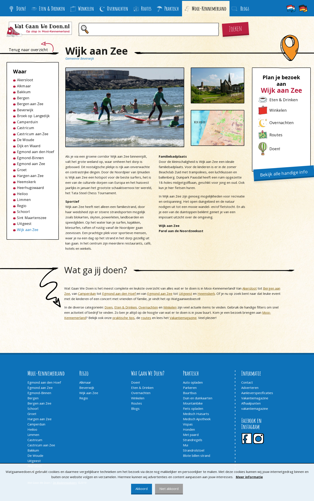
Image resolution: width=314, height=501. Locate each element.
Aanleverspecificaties (257, 393)
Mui (185, 445)
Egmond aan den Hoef (34, 152)
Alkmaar (24, 86)
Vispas (188, 424)
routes (146, 317)
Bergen (23, 98)
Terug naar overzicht (28, 49)
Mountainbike (193, 403)
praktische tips (124, 317)
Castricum (25, 128)
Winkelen (82, 8)
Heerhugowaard (30, 188)
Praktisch (168, 8)
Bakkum (24, 92)
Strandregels (192, 440)
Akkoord (141, 488)
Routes (142, 8)
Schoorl (23, 211)
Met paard (191, 434)
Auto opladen (193, 382)
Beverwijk (25, 110)
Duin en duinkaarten (197, 398)
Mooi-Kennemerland (205, 8)
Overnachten (113, 8)
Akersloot (25, 80)
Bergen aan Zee (30, 104)
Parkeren (190, 387)
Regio (21, 206)
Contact (247, 382)
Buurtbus (190, 393)
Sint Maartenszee (31, 218)
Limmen (24, 199)
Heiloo (22, 194)
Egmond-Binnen (30, 158)
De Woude (25, 140)
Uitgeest (24, 223)
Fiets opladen (193, 408)
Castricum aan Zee (32, 134)
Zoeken (235, 28)
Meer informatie (249, 477)
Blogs (135, 408)
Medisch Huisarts (196, 414)
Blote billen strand (196, 455)
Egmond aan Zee (31, 164)
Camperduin (27, 122)
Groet (22, 170)
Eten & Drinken (48, 8)
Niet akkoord (169, 488)
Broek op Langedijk (33, 116)
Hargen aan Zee (30, 176)
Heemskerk (26, 182)
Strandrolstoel (193, 450)
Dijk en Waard (29, 146)
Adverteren (249, 387)
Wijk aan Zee (27, 230)
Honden (189, 429)
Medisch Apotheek (197, 419)
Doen (109, 307)
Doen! (17, 8)
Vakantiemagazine (183, 317)
